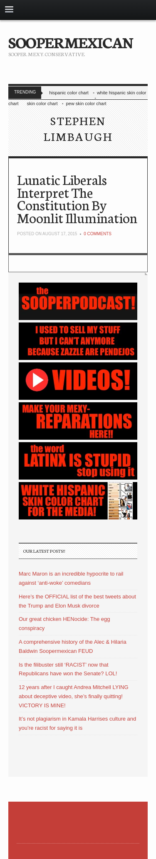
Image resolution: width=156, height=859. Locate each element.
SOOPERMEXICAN (70, 41)
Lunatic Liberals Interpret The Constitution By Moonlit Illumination (77, 198)
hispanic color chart (69, 92)
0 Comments (97, 233)
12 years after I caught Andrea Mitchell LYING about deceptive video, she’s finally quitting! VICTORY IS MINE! (74, 696)
